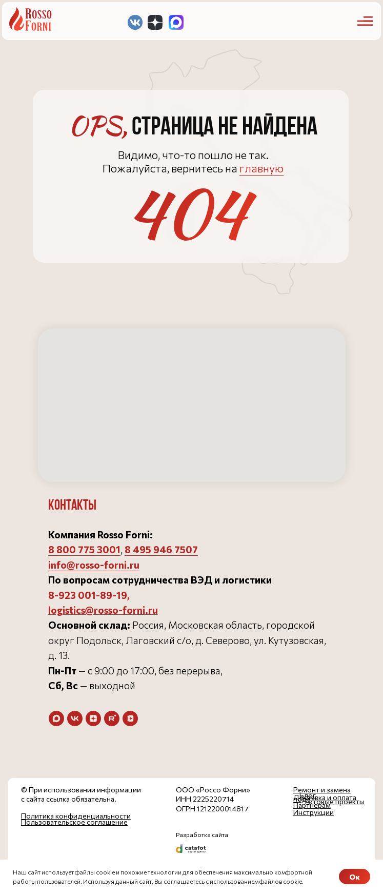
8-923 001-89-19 (87, 595)
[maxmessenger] (56, 718)
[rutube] (111, 718)
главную (261, 168)
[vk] (75, 718)
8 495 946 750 (158, 549)
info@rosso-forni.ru (93, 565)
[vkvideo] (130, 718)
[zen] (93, 718)
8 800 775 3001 (84, 549)
